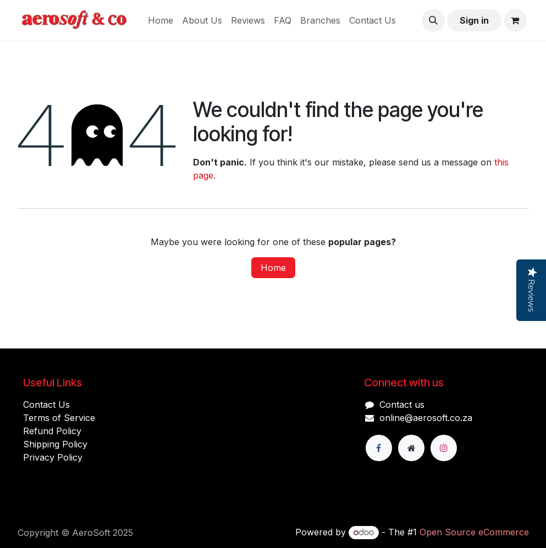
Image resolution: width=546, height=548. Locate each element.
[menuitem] (161, 20)
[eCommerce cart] (515, 20)
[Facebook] (379, 448)
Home (273, 267)
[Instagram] (444, 448)
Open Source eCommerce (474, 532)
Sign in (474, 20)
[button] (433, 20)
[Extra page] (411, 448)
